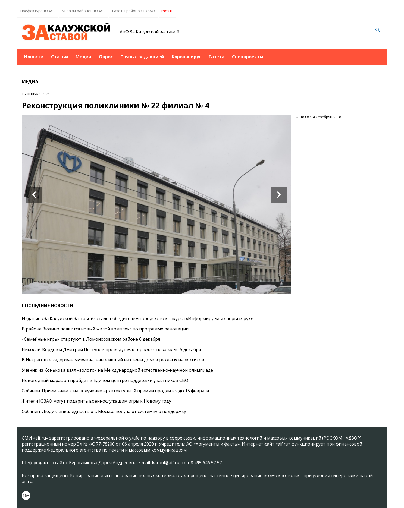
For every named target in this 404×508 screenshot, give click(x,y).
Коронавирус (186, 57)
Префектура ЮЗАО (37, 10)
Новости (33, 57)
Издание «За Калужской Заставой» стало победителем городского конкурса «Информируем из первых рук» (137, 318)
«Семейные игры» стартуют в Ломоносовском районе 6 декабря (91, 339)
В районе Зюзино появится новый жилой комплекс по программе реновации (105, 329)
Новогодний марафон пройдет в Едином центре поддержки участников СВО (105, 380)
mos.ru (167, 10)
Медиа (83, 57)
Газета (216, 57)
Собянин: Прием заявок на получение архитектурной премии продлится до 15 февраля (115, 391)
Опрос (106, 57)
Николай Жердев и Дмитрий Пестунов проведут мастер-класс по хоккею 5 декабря (111, 349)
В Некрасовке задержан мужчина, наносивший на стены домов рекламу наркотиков (113, 360)
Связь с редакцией (142, 57)
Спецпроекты (247, 57)
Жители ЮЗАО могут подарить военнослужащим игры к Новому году (96, 401)
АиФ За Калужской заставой (149, 32)
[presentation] (34, 195)
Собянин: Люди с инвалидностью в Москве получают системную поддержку (104, 411)
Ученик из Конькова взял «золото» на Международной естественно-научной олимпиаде (117, 370)
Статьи (59, 57)
